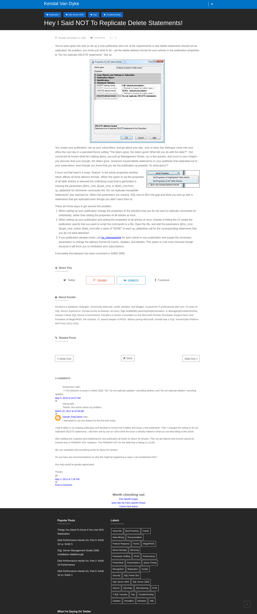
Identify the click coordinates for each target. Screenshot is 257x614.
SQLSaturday (109, 567)
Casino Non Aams (128, 485)
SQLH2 (126, 560)
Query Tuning (126, 541)
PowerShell (133, 535)
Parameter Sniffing (141, 529)
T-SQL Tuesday (135, 567)
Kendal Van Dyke (58, 3)
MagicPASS (139, 522)
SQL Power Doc (110, 554)
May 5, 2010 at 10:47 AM (53, 376)
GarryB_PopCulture (58, 395)
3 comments (85, 38)
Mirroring (125, 529)
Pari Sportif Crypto (128, 477)
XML (117, 579)
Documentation (125, 516)
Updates (126, 573)
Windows (107, 579)
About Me (107, 510)
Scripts (120, 548)
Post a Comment (49, 463)
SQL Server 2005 (72, 14)
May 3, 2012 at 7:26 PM (53, 458)
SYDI (121, 567)
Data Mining (108, 516)
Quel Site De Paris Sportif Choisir (129, 481)
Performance (118, 535)
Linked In (124, 266)
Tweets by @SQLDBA (171, 508)
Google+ (91, 266)
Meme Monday (110, 529)
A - (102, 37)
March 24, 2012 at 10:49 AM (55, 389)
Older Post (204, 341)
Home (129, 340)
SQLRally (138, 560)
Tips (91, 14)
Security (131, 548)
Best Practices (122, 510)
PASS (106, 535)
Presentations (109, 541)
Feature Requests (111, 522)
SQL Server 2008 (111, 560)
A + (97, 37)
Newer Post (51, 341)
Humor (126, 522)
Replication (50, 14)
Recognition (141, 541)
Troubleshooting (110, 14)
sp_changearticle (97, 224)
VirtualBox (138, 573)
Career (136, 510)
